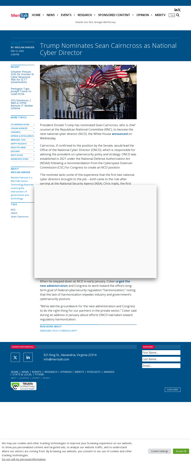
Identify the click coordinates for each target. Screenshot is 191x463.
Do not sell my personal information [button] (24, 459)
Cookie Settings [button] (159, 451)
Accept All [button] (181, 451)
